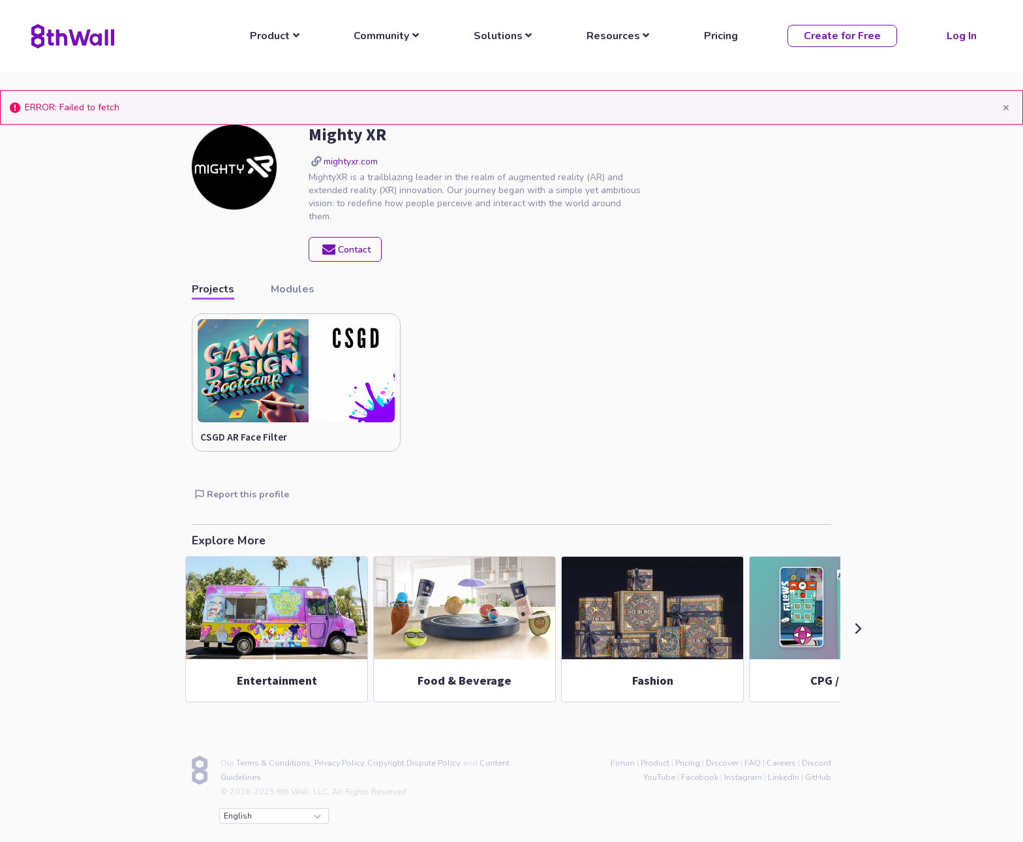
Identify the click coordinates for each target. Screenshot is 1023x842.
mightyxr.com (351, 161)
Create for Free (842, 36)
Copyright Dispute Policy (413, 762)
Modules (292, 288)
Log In (962, 36)
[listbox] (277, 36)
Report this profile (242, 494)
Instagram (743, 777)
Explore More (229, 540)
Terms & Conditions (273, 762)
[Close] (1005, 107)
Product (655, 762)
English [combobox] (272, 816)
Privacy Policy (338, 762)
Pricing (721, 36)
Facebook (699, 777)
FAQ (752, 762)
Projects (213, 288)
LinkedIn (783, 777)
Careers (781, 762)
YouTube (659, 777)
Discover (722, 762)
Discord (816, 762)
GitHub (818, 777)
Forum (623, 762)
